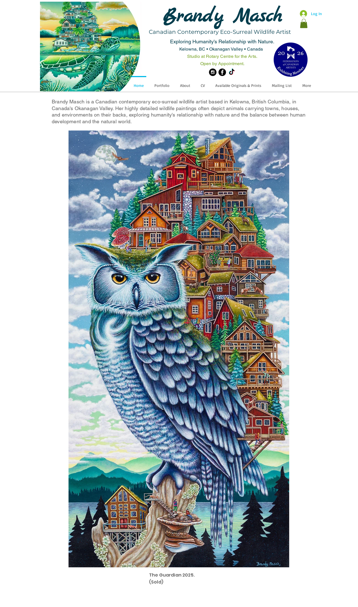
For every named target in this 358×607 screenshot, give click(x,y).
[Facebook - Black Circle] (222, 72)
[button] (304, 23)
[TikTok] (231, 72)
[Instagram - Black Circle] (212, 72)
